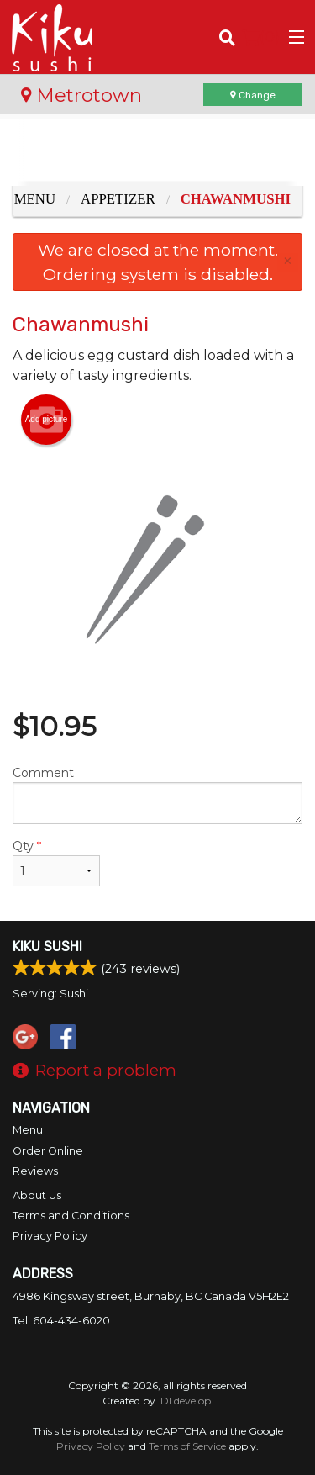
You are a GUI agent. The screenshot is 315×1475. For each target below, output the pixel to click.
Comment (157, 794)
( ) (261, 37)
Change (253, 95)
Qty (56, 862)
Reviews (35, 1171)
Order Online (48, 1151)
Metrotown (81, 95)
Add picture (46, 419)
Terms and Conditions (71, 1215)
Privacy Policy (50, 1235)
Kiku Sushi (47, 946)
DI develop (185, 1400)
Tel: (61, 1320)
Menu (28, 1129)
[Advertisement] (157, 152)
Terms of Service (187, 1446)
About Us (37, 1195)
